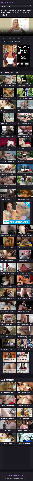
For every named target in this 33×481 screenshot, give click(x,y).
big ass (4, 41)
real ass (17, 41)
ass (24, 38)
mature (4, 38)
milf (9, 38)
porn (28, 38)
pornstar (10, 41)
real (14, 38)
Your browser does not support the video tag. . (16, 26)
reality (19, 38)
